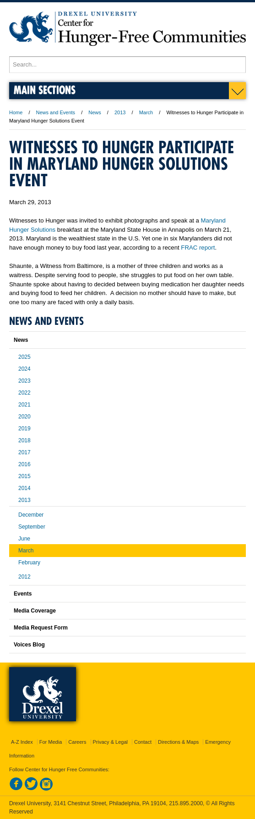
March (146, 112)
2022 (24, 393)
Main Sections (45, 89)
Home (15, 112)
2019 (24, 428)
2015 (24, 476)
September (31, 527)
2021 (24, 404)
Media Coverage (35, 610)
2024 (24, 369)
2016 (24, 464)
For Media (50, 742)
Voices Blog (29, 644)
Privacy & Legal (110, 742)
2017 (24, 452)
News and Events (56, 112)
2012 (24, 577)
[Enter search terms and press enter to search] (127, 64)
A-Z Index (22, 742)
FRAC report (198, 247)
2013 (119, 112)
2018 (24, 440)
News (94, 112)
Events (23, 594)
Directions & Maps (178, 742)
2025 (24, 357)
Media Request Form (41, 627)
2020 (24, 416)
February (29, 562)
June (24, 538)
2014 (24, 488)
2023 (24, 381)
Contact (143, 742)
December (30, 515)
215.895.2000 (186, 803)
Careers (77, 742)
